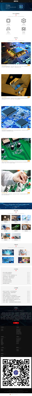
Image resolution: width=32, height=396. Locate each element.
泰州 (17, 392)
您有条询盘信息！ (21, 390)
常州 (15, 392)
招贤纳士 (2, 349)
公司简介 (2, 329)
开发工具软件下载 (18, 338)
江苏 (12, 392)
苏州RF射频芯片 (18, 330)
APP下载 (17, 342)
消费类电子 (2, 343)
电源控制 (2, 342)
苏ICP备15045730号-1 (20, 391)
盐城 (22, 392)
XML (17, 390)
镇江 (21, 392)
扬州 (16, 392)
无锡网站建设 (26, 391)
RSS (16, 390)
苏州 (14, 392)
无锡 (13, 392)
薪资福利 (2, 350)
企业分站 (12, 390)
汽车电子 (2, 344)
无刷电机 (2, 338)
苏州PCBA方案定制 (18, 332)
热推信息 (10, 390)
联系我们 (2, 355)
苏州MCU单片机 (18, 329)
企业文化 (2, 330)
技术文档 (17, 343)
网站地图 (15, 390)
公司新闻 (17, 350)
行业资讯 (17, 349)
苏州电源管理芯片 (18, 331)
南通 (19, 392)
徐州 (20, 392)
